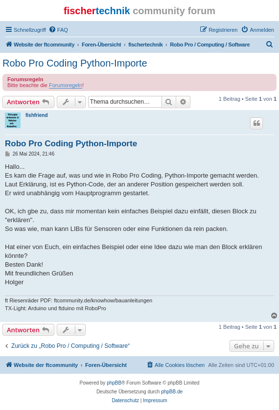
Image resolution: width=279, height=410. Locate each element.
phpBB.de (172, 391)
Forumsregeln (65, 85)
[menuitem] (58, 30)
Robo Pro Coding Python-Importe (74, 63)
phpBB (114, 383)
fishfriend (36, 115)
